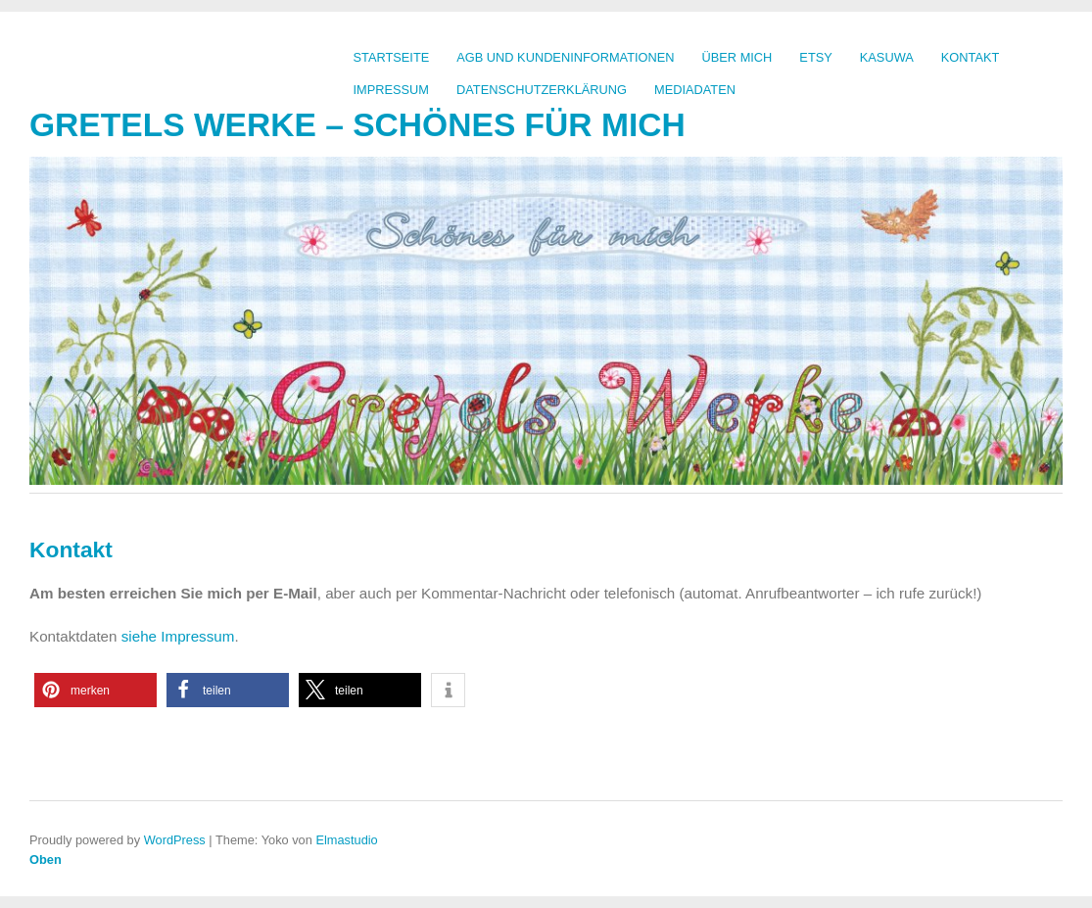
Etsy (815, 57)
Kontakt (970, 57)
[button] (95, 690)
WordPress (175, 840)
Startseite (392, 57)
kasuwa (887, 57)
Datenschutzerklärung (541, 89)
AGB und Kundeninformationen (565, 57)
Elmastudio (346, 840)
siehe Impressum (178, 636)
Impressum (392, 89)
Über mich (737, 57)
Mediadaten (695, 89)
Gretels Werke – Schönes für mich (357, 125)
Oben (45, 859)
